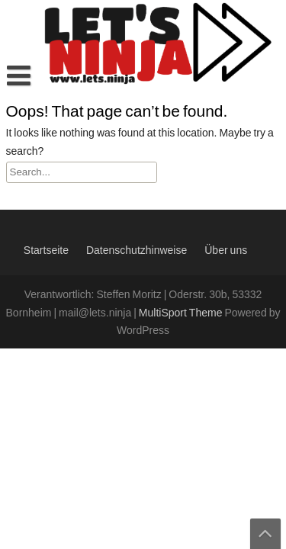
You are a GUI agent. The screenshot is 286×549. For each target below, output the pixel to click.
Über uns (225, 251)
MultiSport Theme (182, 313)
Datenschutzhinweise (136, 251)
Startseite (46, 251)
